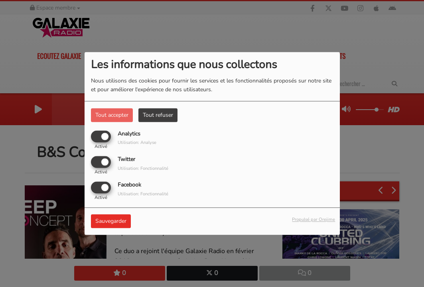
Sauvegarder (110, 221)
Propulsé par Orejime (313, 220)
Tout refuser (158, 115)
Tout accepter (111, 115)
